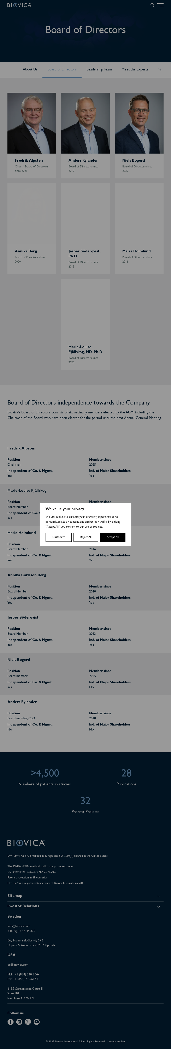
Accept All (113, 537)
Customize (58, 537)
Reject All (86, 537)
